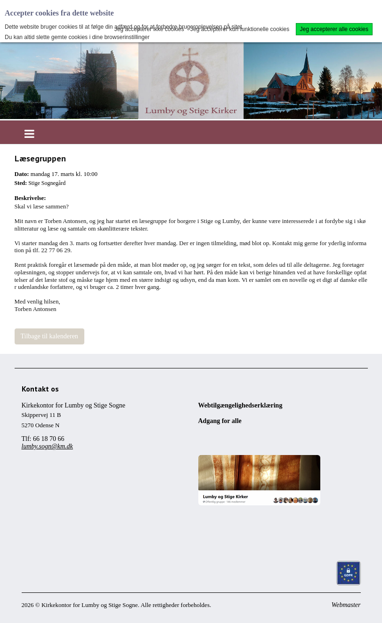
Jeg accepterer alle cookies (334, 29)
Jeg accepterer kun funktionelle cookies (239, 29)
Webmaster (346, 604)
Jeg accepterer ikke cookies (149, 29)
